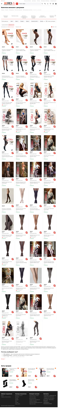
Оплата (38, 0)
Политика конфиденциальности (35, 402)
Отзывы (16, 402)
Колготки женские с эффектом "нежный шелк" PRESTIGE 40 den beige (13, 369)
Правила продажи (33, 401)
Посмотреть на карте (48, 403)
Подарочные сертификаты (34, 399)
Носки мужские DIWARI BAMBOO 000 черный (12, 380)
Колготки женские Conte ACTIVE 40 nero (31, 369)
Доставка (34, 0)
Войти (2, 395)
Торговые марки (32, 396)
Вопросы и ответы (19, 395)
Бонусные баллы (27, 0)
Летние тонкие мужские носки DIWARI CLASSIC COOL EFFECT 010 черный (31, 380)
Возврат (17, 399)
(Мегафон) (49, 398)
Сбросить (11, 24)
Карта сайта (17, 403)
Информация (53, 0)
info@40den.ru (46, 402)
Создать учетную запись (6, 396)
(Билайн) (49, 396)
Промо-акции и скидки (34, 395)
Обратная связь (32, 403)
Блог (16, 401)
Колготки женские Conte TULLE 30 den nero (50, 369)
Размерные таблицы (45, 0)
